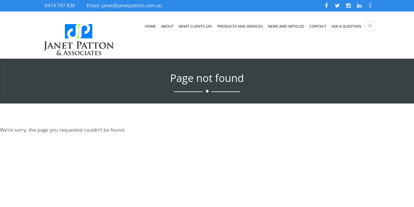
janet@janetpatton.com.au (131, 5)
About (167, 26)
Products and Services (240, 26)
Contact (317, 26)
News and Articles (286, 26)
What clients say (195, 26)
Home (150, 26)
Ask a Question (346, 26)
